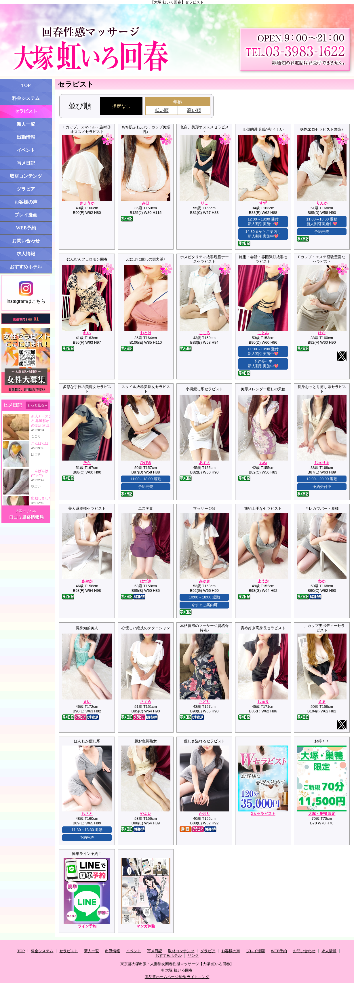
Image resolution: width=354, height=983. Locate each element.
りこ (204, 203)
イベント (26, 150)
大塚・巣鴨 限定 (322, 813)
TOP (26, 85)
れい (87, 333)
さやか (87, 581)
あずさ (204, 463)
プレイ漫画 (25, 214)
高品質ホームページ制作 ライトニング (177, 977)
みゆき (204, 581)
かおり (204, 813)
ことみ (263, 333)
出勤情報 (26, 137)
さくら (145, 701)
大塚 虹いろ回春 (179, 970)
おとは (145, 333)
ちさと (87, 813)
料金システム (26, 98)
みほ (145, 203)
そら (87, 463)
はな (322, 333)
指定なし (121, 106)
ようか (263, 581)
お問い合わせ (26, 240)
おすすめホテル (26, 266)
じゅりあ (321, 463)
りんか (322, 203)
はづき (145, 581)
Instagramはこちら (25, 292)
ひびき (145, 463)
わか (322, 581)
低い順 (162, 110)
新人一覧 (26, 124)
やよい (145, 813)
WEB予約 (26, 227)
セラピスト (25, 111)
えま (322, 701)
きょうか (86, 203)
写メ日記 (26, 163)
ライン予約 (87, 926)
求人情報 (26, 253)
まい (87, 701)
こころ (204, 333)
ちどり (204, 701)
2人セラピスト (263, 813)
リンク (193, 955)
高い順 (194, 110)
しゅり (263, 701)
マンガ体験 (145, 926)
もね (263, 463)
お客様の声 (25, 201)
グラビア (26, 189)
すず (263, 203)
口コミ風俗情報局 (26, 517)
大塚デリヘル (26, 511)
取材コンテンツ (26, 176)
